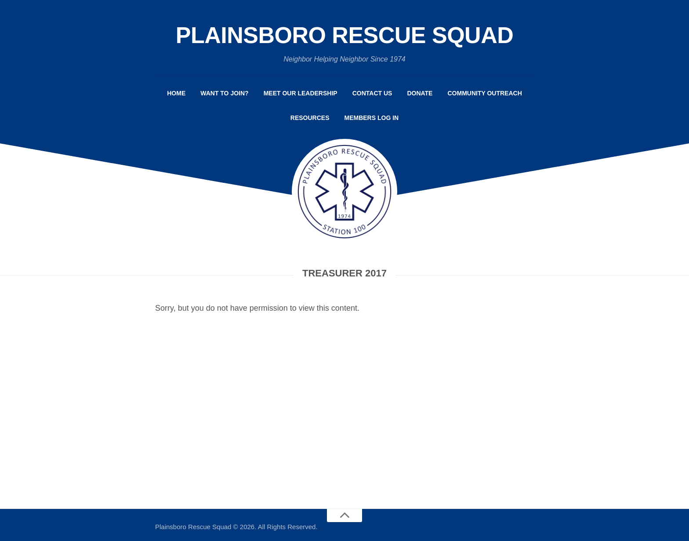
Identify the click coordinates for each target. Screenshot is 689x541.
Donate (419, 93)
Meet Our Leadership (300, 93)
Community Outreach (484, 93)
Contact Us (372, 93)
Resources (310, 117)
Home (176, 93)
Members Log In (371, 117)
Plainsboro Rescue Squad (345, 35)
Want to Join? (224, 93)
